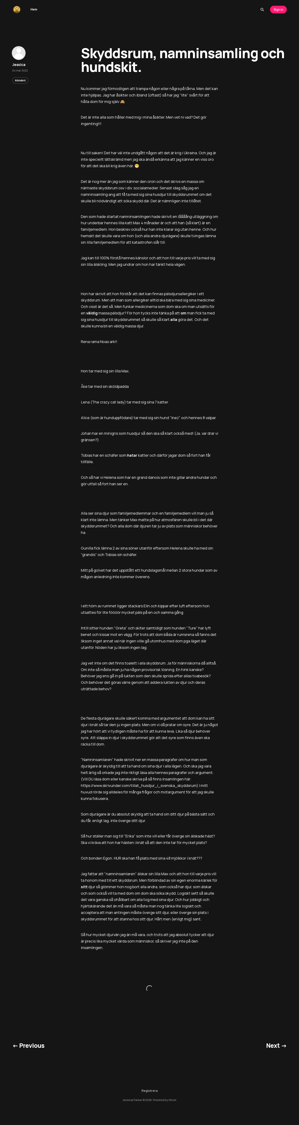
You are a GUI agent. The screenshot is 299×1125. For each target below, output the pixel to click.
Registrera (149, 1091)
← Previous (28, 1045)
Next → (276, 1045)
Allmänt (20, 80)
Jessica (19, 64)
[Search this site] (262, 9)
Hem (34, 9)
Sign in (278, 9)
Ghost (172, 1100)
